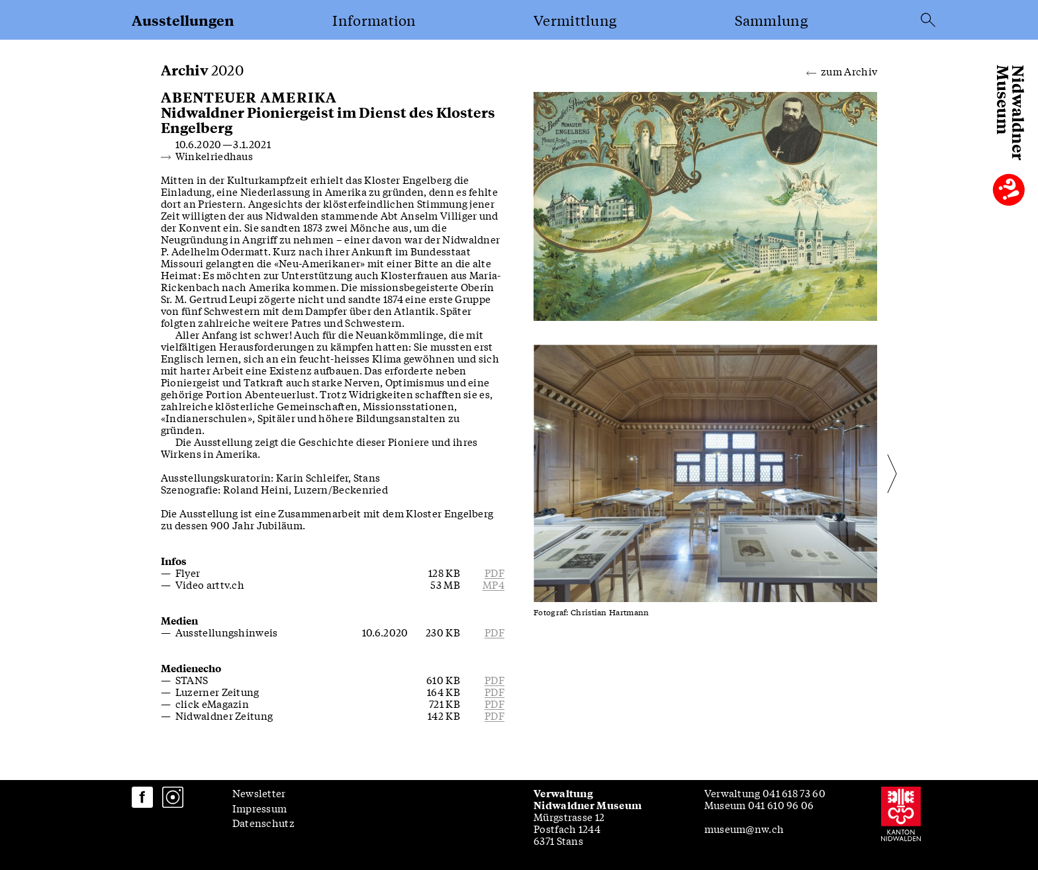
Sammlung (771, 20)
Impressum (259, 808)
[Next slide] (854, 473)
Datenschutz (263, 822)
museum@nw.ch (744, 828)
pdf (494, 572)
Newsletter (259, 792)
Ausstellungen (183, 20)
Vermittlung (575, 20)
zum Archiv (841, 70)
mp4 (493, 584)
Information (374, 20)
